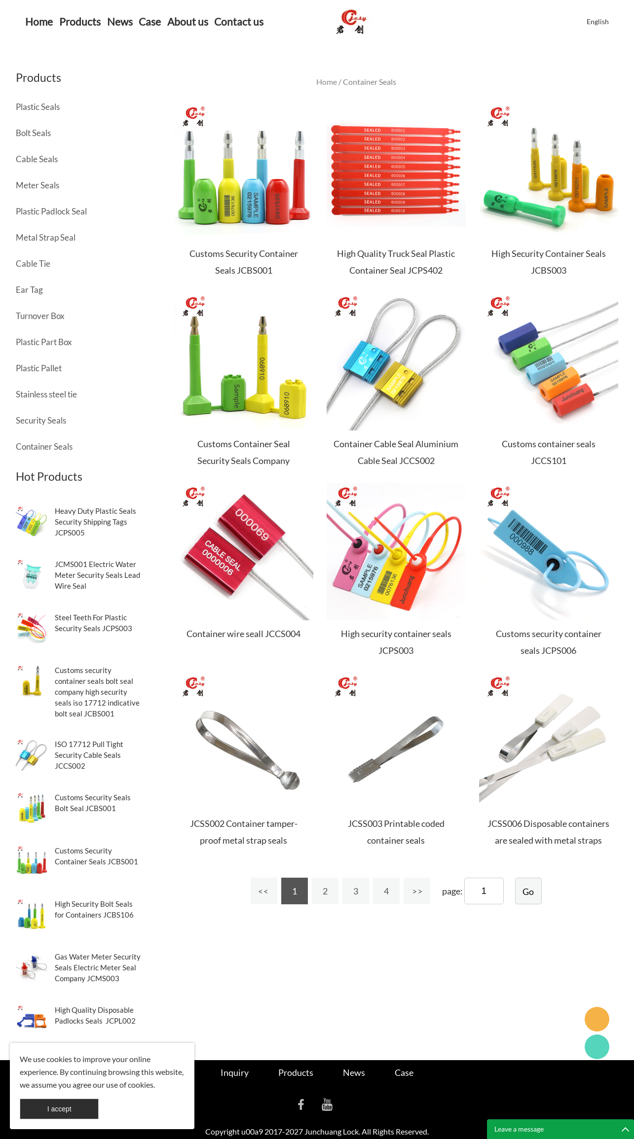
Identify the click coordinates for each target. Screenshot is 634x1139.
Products (80, 21)
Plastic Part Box (44, 342)
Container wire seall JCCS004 (243, 633)
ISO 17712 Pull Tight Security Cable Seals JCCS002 (89, 755)
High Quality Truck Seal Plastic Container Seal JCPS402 (396, 262)
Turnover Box (40, 316)
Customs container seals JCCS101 (549, 452)
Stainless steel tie (46, 394)
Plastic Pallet (39, 368)
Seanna (597, 1019)
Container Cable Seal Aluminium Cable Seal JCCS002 (396, 452)
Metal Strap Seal (45, 237)
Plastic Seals (38, 107)
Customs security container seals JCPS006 (548, 642)
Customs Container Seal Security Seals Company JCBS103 (243, 460)
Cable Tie (33, 263)
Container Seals (44, 446)
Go (528, 891)
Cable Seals (37, 159)
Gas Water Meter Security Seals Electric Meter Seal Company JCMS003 (98, 967)
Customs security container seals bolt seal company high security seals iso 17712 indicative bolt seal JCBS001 (97, 692)
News (120, 21)
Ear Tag (29, 290)
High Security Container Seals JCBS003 (548, 262)
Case (150, 21)
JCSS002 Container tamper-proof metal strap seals (244, 832)
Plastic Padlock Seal (51, 211)
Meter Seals (37, 185)
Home (39, 21)
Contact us (238, 21)
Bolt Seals (33, 133)
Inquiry (235, 1072)
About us (187, 21)
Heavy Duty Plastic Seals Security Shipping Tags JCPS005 (95, 521)
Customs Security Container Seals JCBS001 (243, 262)
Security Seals (41, 420)
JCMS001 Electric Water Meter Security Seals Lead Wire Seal (97, 575)
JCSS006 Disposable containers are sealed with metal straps (548, 832)
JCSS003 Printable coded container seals (396, 832)
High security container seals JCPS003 (396, 642)
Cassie (597, 1046)
